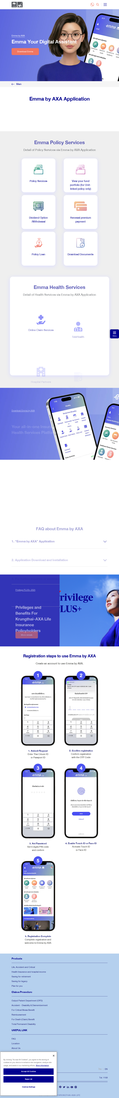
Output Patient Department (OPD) (27, 1000)
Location (16, 1043)
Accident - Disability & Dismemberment (30, 1005)
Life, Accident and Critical (23, 967)
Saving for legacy (19, 981)
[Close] (54, 1056)
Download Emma (25, 51)
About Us (16, 1048)
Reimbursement (19, 1015)
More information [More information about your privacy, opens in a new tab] (42, 1065)
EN (106, 1069)
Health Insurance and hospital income (29, 972)
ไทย (100, 1069)
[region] (28, 1074)
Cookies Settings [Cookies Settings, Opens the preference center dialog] (28, 1087)
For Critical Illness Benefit (23, 1010)
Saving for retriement (21, 976)
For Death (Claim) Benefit (23, 1019)
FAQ (14, 1039)
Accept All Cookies (28, 1071)
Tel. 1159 (103, 1077)
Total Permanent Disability (24, 1024)
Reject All (28, 1079)
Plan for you (17, 986)
